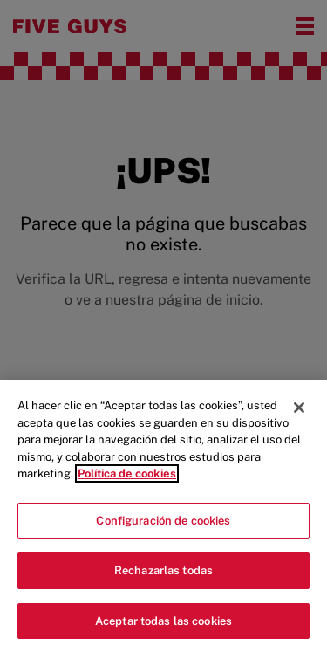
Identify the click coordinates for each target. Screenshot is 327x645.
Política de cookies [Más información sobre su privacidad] (127, 477)
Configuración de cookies (163, 524)
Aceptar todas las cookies (163, 625)
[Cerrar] (299, 412)
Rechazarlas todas (163, 574)
